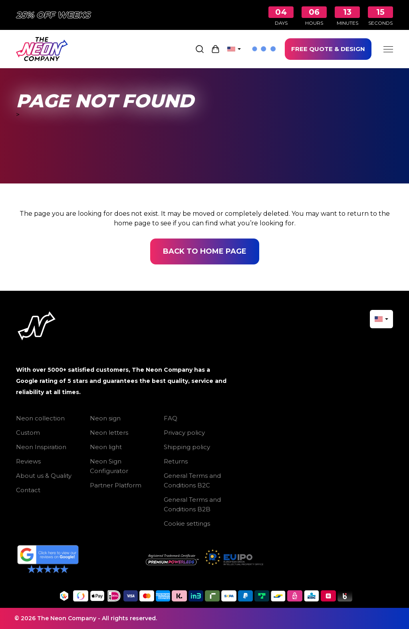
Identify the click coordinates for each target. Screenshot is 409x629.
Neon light (106, 447)
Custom (28, 432)
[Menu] (388, 49)
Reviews (28, 461)
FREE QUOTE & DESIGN (328, 49)
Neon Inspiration (41, 447)
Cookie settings (187, 523)
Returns (176, 461)
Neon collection (40, 418)
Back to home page (204, 251)
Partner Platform (115, 485)
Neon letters (109, 432)
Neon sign (105, 418)
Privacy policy (184, 432)
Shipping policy (187, 447)
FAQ (170, 418)
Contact (28, 490)
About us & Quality (43, 475)
